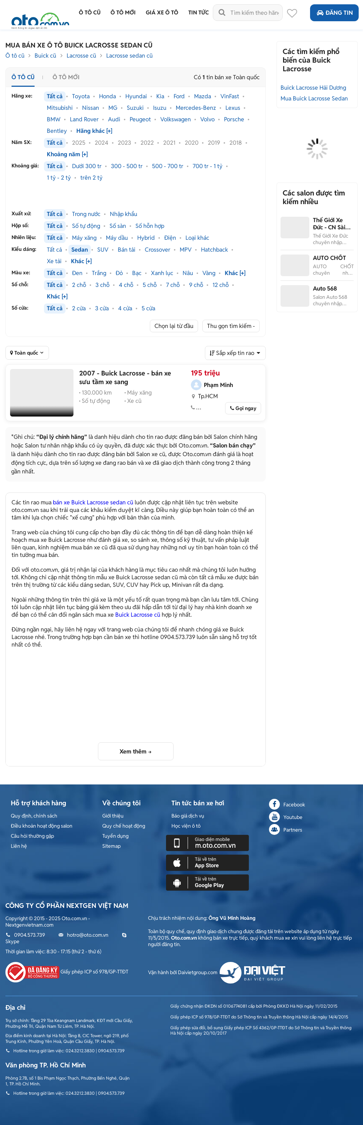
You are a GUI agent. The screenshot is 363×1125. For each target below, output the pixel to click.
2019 (214, 143)
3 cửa (102, 308)
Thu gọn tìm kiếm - (231, 326)
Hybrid (146, 238)
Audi (114, 119)
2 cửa (79, 308)
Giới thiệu (113, 816)
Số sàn (117, 226)
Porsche (234, 119)
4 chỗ (126, 285)
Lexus (232, 108)
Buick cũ (45, 55)
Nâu (188, 273)
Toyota (81, 96)
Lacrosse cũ (81, 55)
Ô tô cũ (14, 55)
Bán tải (126, 249)
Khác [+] (81, 261)
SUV (102, 249)
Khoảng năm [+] (67, 154)
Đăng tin (334, 13)
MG (112, 108)
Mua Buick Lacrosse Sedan (314, 98)
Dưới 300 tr (87, 166)
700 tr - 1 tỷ (208, 166)
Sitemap (111, 846)
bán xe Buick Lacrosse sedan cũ (93, 502)
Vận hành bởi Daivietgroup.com (216, 972)
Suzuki (135, 108)
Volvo (207, 119)
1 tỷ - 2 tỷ (59, 177)
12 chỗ (220, 285)
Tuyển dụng (115, 836)
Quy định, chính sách (34, 816)
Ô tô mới (66, 77)
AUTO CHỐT (329, 258)
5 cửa (148, 308)
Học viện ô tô (186, 826)
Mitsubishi (60, 108)
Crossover (157, 249)
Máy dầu (117, 238)
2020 (191, 143)
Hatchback (214, 249)
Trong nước (86, 214)
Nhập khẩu (123, 214)
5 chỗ (150, 285)
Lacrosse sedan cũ (129, 55)
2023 (124, 143)
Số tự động (86, 226)
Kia (160, 96)
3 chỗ (102, 285)
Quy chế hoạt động (123, 826)
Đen (77, 273)
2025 (78, 143)
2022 (147, 143)
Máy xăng (84, 238)
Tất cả (55, 96)
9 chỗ (196, 285)
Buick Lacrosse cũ (137, 614)
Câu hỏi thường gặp (32, 836)
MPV (186, 249)
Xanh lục (162, 273)
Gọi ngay (246, 408)
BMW (53, 119)
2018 (235, 143)
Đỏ (119, 273)
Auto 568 (325, 288)
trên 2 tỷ (91, 177)
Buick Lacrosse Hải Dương (313, 87)
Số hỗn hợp (149, 226)
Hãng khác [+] (94, 131)
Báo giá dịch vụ (187, 816)
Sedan (79, 249)
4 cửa (125, 308)
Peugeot (140, 119)
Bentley (57, 131)
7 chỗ (173, 285)
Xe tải (54, 261)
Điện (170, 238)
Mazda (202, 96)
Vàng (208, 273)
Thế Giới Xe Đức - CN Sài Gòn (329, 227)
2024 (101, 143)
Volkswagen (175, 119)
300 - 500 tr (127, 166)
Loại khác (197, 238)
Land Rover (84, 119)
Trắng (99, 273)
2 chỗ (79, 285)
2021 (169, 143)
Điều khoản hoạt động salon (41, 826)
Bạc (137, 273)
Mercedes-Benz (196, 108)
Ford (179, 96)
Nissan (90, 108)
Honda (107, 96)
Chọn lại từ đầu (173, 326)
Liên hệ (19, 846)
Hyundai (136, 96)
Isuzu (159, 108)
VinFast (229, 96)
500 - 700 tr (167, 166)
